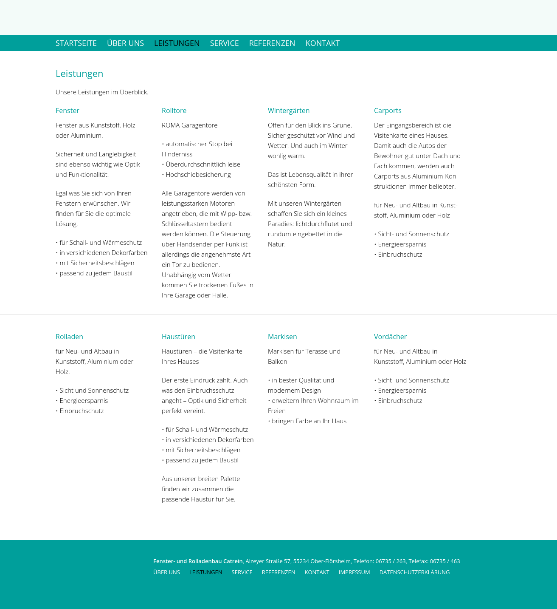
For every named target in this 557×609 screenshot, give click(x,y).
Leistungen (177, 43)
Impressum (354, 572)
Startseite (76, 43)
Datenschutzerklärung (415, 572)
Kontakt (323, 43)
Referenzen (272, 43)
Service (224, 43)
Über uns (125, 43)
